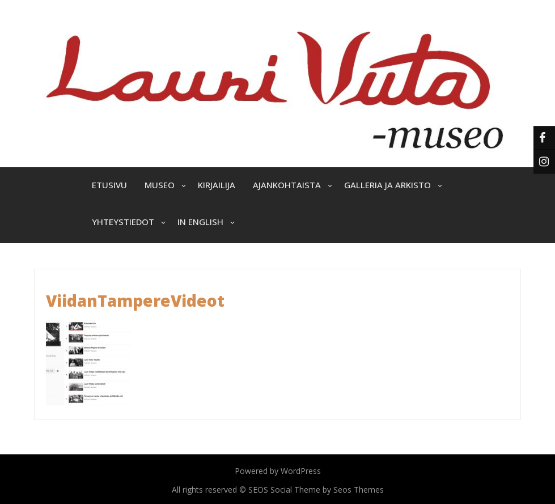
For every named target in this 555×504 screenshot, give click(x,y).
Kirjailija (216, 184)
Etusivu (109, 184)
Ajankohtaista (287, 184)
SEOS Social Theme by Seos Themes (316, 489)
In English (200, 221)
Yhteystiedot (123, 221)
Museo (160, 184)
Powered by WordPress (278, 470)
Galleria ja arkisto (387, 184)
